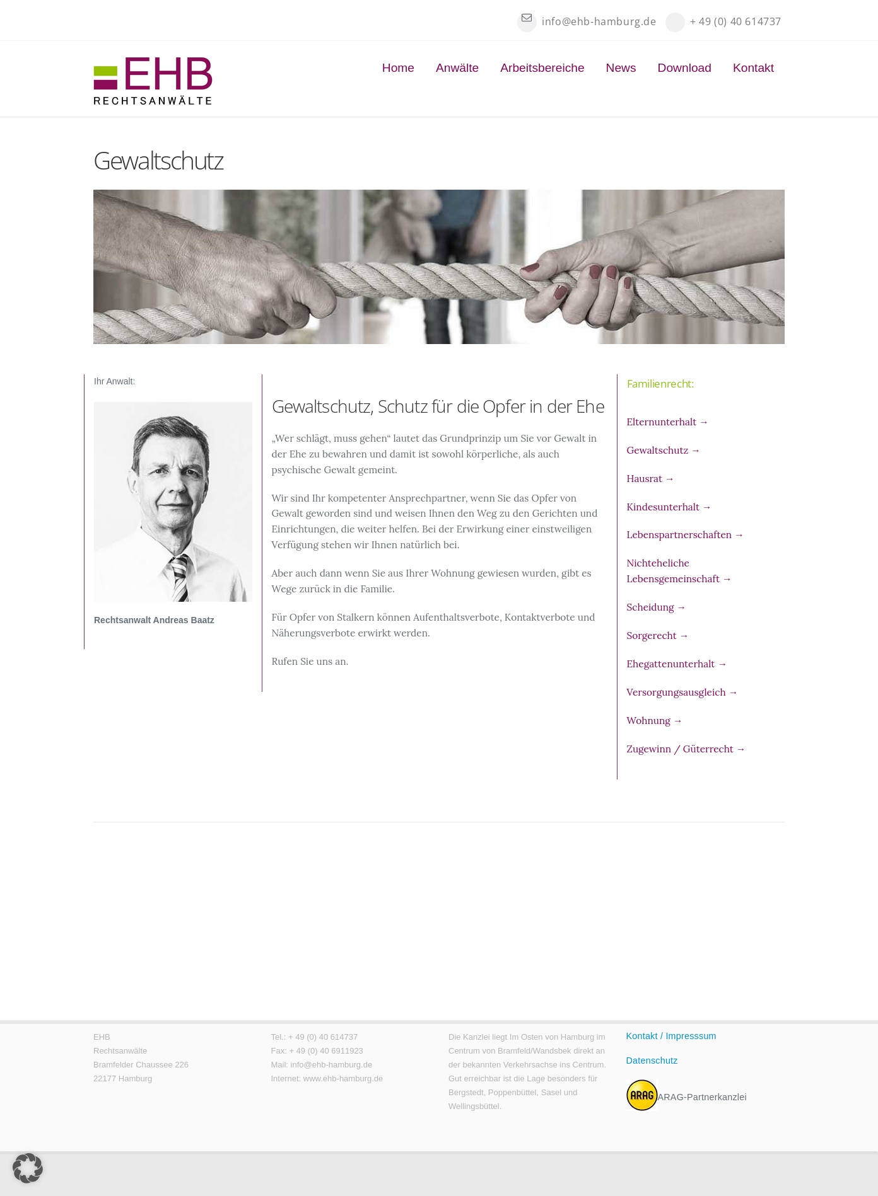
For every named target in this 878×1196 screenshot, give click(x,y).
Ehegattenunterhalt (677, 664)
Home (398, 67)
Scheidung (656, 607)
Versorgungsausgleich (683, 692)
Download (684, 67)
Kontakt (753, 67)
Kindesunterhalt (669, 507)
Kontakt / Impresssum (671, 1036)
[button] (28, 1168)
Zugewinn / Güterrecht (686, 749)
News (621, 67)
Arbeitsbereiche (542, 67)
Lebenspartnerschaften (685, 535)
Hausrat (651, 479)
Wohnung (655, 721)
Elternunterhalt (668, 422)
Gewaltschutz (664, 450)
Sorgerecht (658, 635)
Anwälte (457, 67)
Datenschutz (652, 1060)
